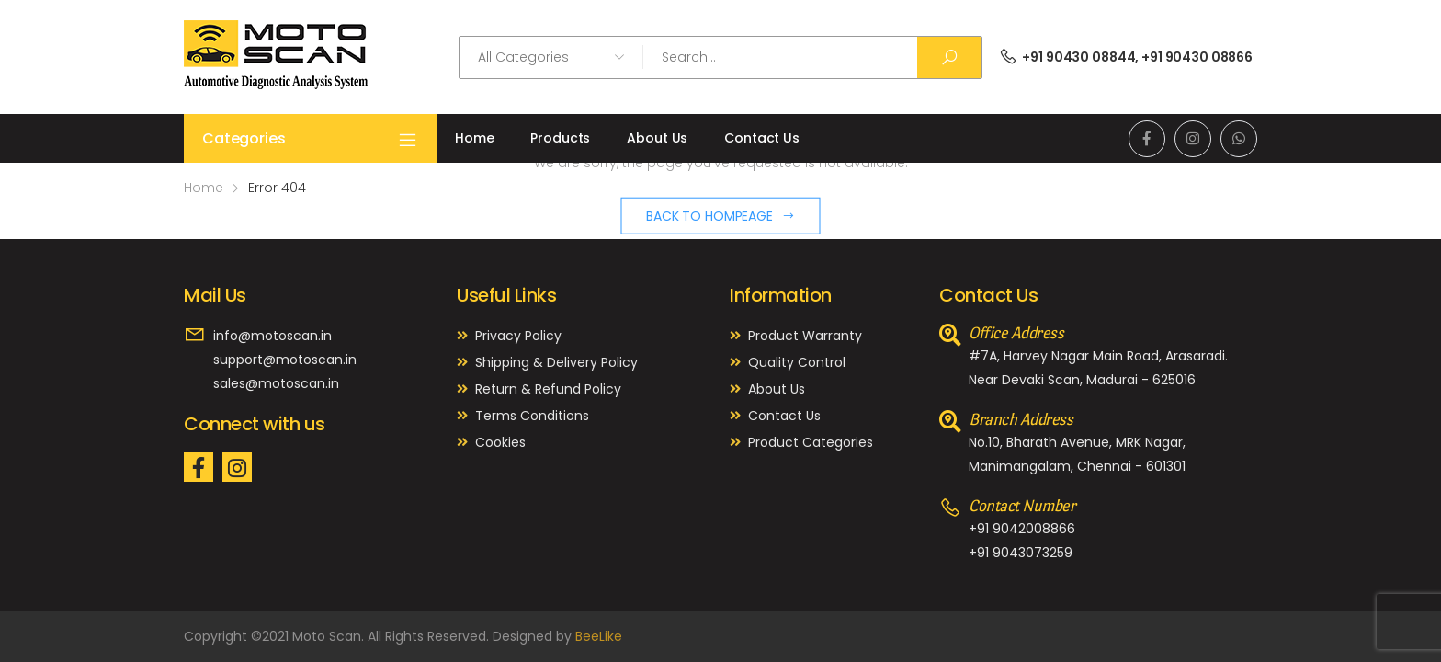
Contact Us (762, 138)
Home (474, 138)
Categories (310, 139)
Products (560, 138)
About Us (657, 138)
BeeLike (598, 636)
